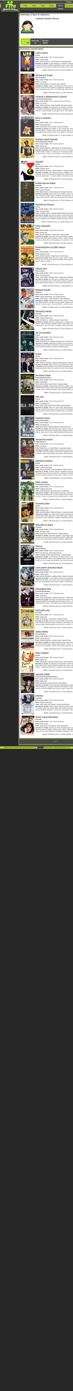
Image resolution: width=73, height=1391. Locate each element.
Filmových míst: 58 (54, 114)
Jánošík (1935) (42, 674)
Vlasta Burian (44, 298)
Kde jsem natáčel (45, 42)
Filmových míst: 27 (53, 221)
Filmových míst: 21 (55, 435)
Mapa (43, 6)
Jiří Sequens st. (45, 275)
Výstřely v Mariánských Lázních (51, 96)
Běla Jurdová (65, 234)
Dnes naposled (42, 226)
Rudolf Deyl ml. (67, 148)
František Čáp (44, 403)
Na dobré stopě (43, 375)
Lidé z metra (41, 53)
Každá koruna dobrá (45, 183)
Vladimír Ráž (56, 234)
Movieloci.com (65, 747)
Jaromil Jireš (44, 59)
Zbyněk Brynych (45, 190)
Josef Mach (43, 382)
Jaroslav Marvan (54, 320)
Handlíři (39, 162)
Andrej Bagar (62, 683)
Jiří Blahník (65, 491)
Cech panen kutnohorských (49, 567)
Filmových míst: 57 (54, 135)
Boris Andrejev (65, 405)
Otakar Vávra (44, 510)
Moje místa (35, 42)
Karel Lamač (44, 723)
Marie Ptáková (55, 555)
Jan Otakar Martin (65, 448)
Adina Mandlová (45, 512)
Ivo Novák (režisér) (59, 296)
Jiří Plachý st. (44, 320)
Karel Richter (53, 384)
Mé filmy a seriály (25, 42)
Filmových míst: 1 (55, 542)
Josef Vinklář (44, 277)
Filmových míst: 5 (54, 200)
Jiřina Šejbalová (55, 192)
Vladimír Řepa (66, 640)
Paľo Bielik (43, 683)
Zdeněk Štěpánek (45, 234)
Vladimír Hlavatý (45, 256)
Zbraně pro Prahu (44, 75)
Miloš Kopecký (44, 192)
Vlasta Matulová (56, 148)
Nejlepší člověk (43, 290)
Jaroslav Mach (44, 211)
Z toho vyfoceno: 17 (66, 221)
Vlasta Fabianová (65, 426)
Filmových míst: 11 (55, 92)
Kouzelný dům (42, 503)
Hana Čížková (60, 84)
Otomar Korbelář (45, 469)
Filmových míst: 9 (55, 179)
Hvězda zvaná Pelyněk (46, 139)
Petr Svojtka (43, 126)
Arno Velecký (52, 704)
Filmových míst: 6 (55, 649)
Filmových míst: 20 (55, 670)
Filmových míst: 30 (54, 156)
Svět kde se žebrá (44, 525)
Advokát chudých (44, 461)
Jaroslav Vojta (56, 640)
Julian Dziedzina (45, 124)
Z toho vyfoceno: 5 (67, 200)
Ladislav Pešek (56, 576)
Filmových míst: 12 (55, 371)
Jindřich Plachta (45, 491)
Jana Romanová (56, 491)
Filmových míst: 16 (55, 563)
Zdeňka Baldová (53, 426)
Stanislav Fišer (53, 277)
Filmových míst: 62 (54, 70)
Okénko (39, 695)
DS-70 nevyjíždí (43, 332)
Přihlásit (69, 2)
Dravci (38, 354)
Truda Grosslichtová (46, 597)
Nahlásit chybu (8, 747)
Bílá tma (39, 396)
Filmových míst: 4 (55, 478)
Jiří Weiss (43, 360)
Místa (34, 6)
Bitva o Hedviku (43, 118)
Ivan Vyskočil (52, 126)
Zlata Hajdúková (52, 683)
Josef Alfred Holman (55, 553)
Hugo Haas (43, 533)
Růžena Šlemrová (59, 597)
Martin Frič (43, 146)
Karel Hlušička (44, 84)
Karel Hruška (64, 256)
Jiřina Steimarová (62, 725)
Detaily (44, 70)
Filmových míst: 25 (54, 328)
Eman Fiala (64, 320)
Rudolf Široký (54, 448)
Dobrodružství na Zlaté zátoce (50, 247)
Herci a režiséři (60, 7)
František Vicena (45, 213)
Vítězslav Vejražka (45, 170)
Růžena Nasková (56, 512)
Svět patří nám (42, 610)
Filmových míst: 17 (55, 520)
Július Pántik (44, 405)
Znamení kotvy (42, 418)
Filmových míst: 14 (54, 285)
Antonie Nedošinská (63, 704)
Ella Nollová (52, 725)
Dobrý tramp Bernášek (46, 717)
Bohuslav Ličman (66, 105)
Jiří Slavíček (44, 553)
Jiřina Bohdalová (45, 148)
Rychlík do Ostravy (44, 204)
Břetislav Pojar (44, 254)
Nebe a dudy (41, 482)
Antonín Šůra (44, 384)
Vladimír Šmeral (62, 619)
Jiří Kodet (53, 84)
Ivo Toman (43, 82)
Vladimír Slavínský (46, 339)
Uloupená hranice (44, 439)
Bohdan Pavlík (66, 61)
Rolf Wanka (43, 661)
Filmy (25, 6)
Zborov (39, 546)
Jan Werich (52, 619)
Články (51, 6)
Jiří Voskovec (44, 619)
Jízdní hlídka (41, 631)
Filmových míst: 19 (54, 307)
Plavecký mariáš (43, 311)
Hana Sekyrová (56, 61)
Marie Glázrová (52, 533)
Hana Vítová (43, 426)
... (51, 261)
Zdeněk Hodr (55, 256)
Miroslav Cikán (45, 531)
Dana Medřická (65, 298)
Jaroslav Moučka (62, 126)
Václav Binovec (45, 638)
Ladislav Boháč (63, 384)
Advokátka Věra (43, 589)
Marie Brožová (67, 469)
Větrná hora (41, 268)
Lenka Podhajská (56, 469)
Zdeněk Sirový (44, 168)
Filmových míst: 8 (55, 456)
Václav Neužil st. (45, 61)
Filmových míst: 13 (54, 264)
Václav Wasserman (46, 296)
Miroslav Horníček (66, 192)
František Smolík (45, 555)
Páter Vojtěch (42, 653)
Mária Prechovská (54, 405)
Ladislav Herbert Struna (58, 213)
